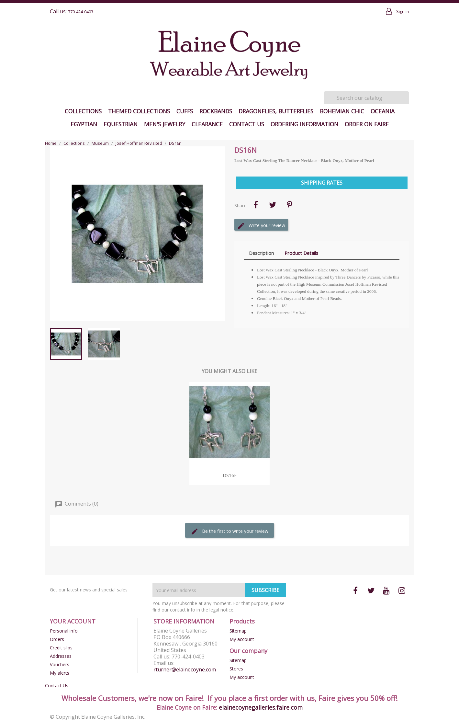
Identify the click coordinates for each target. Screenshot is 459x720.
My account (242, 639)
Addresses (61, 656)
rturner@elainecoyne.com (184, 669)
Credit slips (61, 648)
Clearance (207, 124)
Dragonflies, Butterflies (276, 111)
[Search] (366, 97)
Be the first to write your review (229, 531)
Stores (236, 669)
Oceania (383, 111)
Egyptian (84, 124)
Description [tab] (261, 253)
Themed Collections (139, 111)
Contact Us (246, 124)
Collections (83, 111)
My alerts (59, 673)
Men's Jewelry (164, 124)
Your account (72, 621)
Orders (57, 639)
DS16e (230, 475)
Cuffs (184, 111)
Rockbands (215, 111)
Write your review (261, 226)
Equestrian (121, 124)
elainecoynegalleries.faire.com (261, 707)
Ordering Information (304, 124)
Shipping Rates (321, 182)
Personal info (64, 631)
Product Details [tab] (301, 253)
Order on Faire (367, 124)
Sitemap (238, 631)
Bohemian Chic (342, 111)
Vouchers (59, 664)
